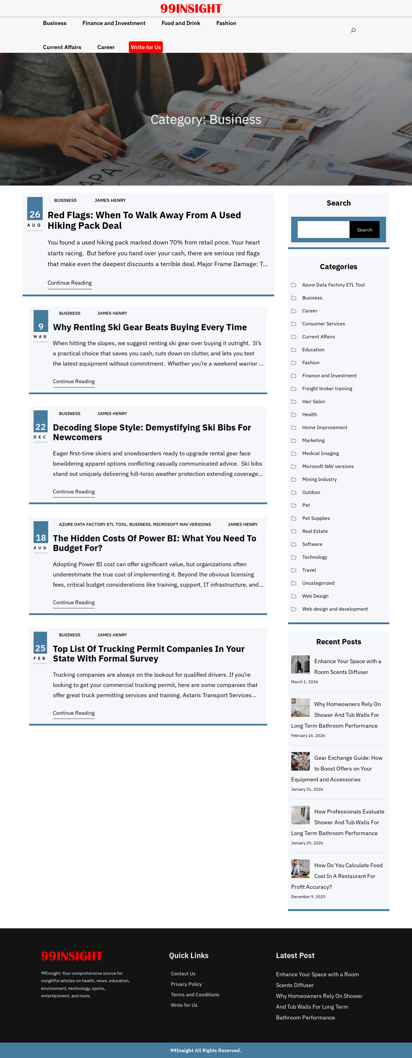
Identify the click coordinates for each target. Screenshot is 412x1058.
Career (309, 310)
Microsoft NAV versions (166, 543)
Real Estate (315, 531)
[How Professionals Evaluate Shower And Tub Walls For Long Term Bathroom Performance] (300, 816)
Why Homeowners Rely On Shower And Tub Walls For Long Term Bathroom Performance (336, 714)
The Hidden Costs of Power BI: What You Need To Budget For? (151, 553)
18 (91, 551)
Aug (35, 225)
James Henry (110, 200)
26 (34, 214)
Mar (91, 342)
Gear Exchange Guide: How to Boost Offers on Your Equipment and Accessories (337, 768)
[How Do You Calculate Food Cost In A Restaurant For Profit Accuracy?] (300, 870)
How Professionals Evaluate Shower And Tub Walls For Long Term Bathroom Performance (337, 822)
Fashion (311, 362)
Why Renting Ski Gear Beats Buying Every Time (149, 337)
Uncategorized (318, 583)
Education (313, 349)
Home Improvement (324, 427)
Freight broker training (327, 388)
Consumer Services (323, 323)
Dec (91, 445)
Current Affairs (318, 336)
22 (91, 440)
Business (65, 200)
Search (364, 230)
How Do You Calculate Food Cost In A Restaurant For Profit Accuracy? (337, 876)
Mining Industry (319, 479)
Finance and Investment (329, 375)
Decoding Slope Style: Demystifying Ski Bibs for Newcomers (150, 443)
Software (312, 544)
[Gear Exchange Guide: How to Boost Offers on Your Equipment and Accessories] (300, 763)
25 (90, 661)
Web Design (315, 596)
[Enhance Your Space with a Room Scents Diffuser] (300, 666)
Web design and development (335, 609)
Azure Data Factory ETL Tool (119, 543)
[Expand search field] (353, 30)
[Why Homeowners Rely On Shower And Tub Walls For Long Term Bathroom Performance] (300, 709)
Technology (314, 557)
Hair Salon (313, 401)
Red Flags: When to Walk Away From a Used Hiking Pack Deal (144, 220)
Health (309, 414)
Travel (309, 570)
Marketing (313, 440)
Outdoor (311, 492)
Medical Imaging (320, 453)
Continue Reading (70, 282)
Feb (90, 666)
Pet (306, 505)
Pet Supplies (316, 518)
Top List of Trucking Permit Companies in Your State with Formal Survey (148, 664)
